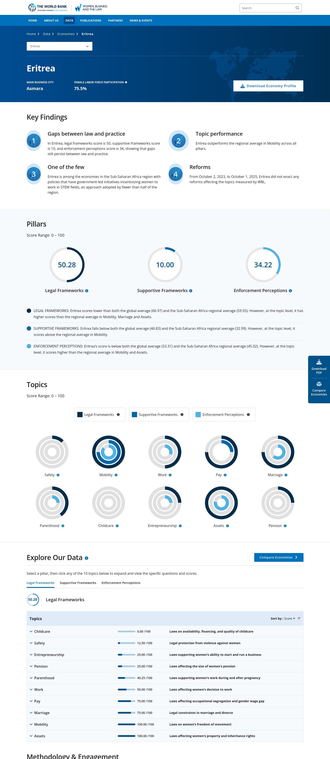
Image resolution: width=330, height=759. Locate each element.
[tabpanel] (165, 668)
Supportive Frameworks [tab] (78, 583)
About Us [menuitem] (51, 20)
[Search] (271, 8)
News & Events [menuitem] (141, 20)
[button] (59, 46)
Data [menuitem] (69, 20)
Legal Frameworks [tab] (41, 583)
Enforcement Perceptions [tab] (121, 583)
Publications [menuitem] (90, 20)
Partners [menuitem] (115, 20)
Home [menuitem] (32, 20)
